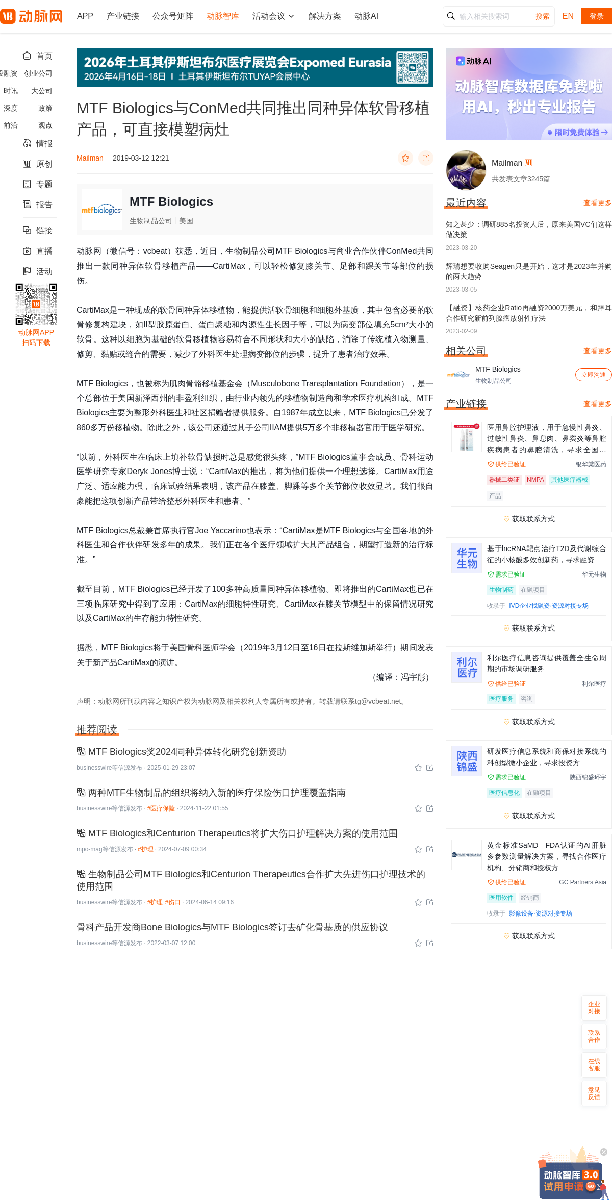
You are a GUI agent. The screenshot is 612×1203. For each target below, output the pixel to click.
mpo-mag (89, 849)
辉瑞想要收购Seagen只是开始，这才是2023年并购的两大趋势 (529, 271)
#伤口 (173, 902)
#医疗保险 (161, 808)
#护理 (146, 849)
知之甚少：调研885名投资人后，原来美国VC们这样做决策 (529, 229)
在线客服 (594, 1065)
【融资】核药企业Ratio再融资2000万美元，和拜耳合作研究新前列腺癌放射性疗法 (529, 313)
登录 (597, 16)
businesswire (94, 767)
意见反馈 (594, 1093)
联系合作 (594, 1036)
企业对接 (594, 1008)
